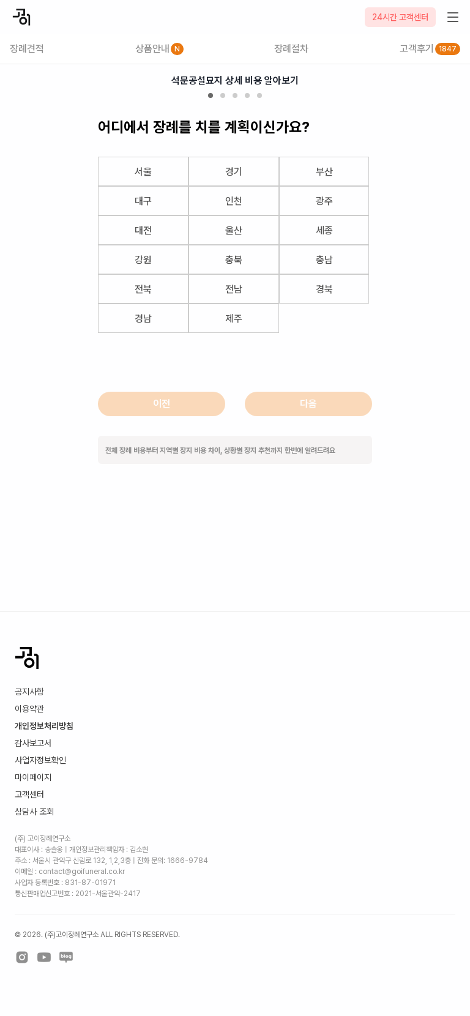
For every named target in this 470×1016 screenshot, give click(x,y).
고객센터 (29, 794)
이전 (161, 403)
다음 (308, 403)
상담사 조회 (34, 811)
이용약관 (29, 709)
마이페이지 (33, 777)
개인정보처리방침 (44, 726)
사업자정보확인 (40, 760)
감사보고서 (33, 743)
